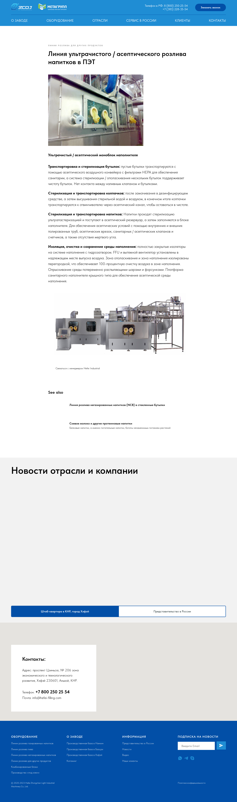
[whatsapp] (180, 758)
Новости (126, 749)
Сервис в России (141, 20)
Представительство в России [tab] (172, 611)
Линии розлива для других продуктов (31, 760)
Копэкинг (72, 760)
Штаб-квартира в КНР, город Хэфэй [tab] (65, 611)
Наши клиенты (130, 760)
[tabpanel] (118, 672)
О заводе (19, 20)
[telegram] (186, 758)
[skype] (192, 758)
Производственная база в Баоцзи (85, 749)
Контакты (217, 20)
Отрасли (100, 20)
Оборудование (60, 20)
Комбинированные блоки (24, 766)
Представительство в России (138, 743)
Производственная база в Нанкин (85, 743)
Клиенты (182, 20)
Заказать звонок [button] (210, 7)
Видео (125, 754)
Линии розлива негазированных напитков (33, 754)
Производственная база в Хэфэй (84, 754)
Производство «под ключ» (25, 772)
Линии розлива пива (22, 749)
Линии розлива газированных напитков (32, 743)
